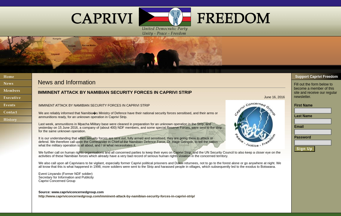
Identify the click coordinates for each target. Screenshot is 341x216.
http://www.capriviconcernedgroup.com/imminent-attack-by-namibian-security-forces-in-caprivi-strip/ (116, 196)
